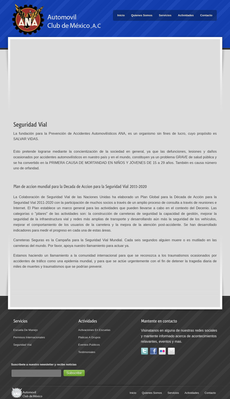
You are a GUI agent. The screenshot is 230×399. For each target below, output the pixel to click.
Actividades (186, 15)
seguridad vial (22, 344)
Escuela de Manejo (25, 330)
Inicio (121, 15)
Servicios (165, 15)
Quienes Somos (141, 15)
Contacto (206, 15)
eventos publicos (89, 344)
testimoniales (86, 352)
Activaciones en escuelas (94, 330)
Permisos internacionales (29, 337)
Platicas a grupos (89, 337)
